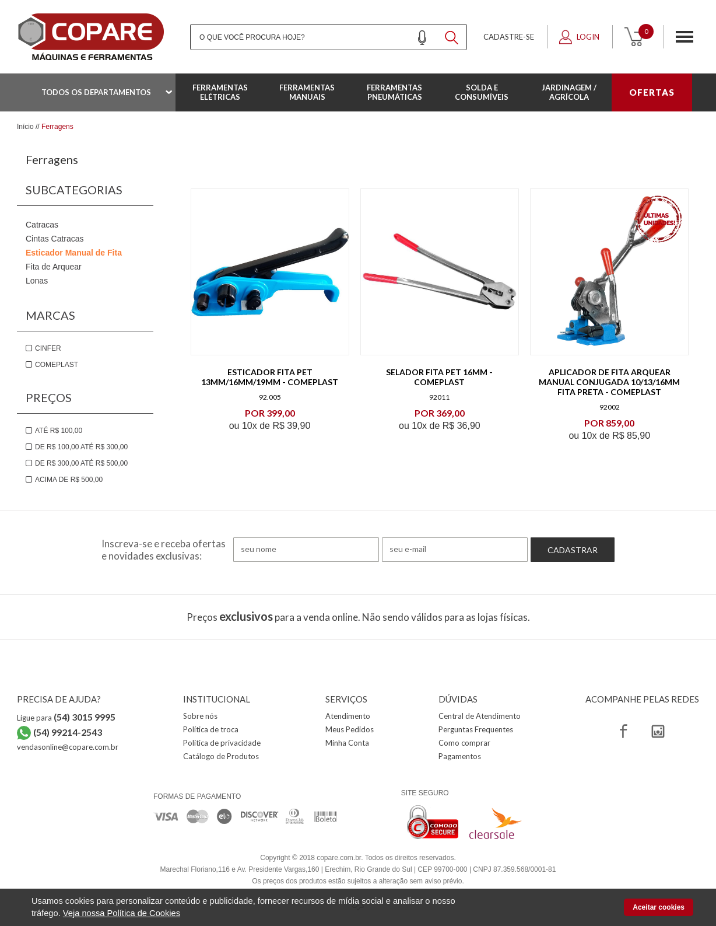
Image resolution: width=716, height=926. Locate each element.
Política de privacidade (222, 742)
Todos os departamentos (96, 92)
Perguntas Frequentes (475, 729)
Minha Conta (347, 742)
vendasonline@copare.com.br (67, 747)
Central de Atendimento (479, 716)
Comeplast (56, 365)
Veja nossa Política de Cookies (121, 913)
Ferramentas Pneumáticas (394, 92)
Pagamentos (459, 756)
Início (25, 127)
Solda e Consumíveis (481, 92)
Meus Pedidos (349, 729)
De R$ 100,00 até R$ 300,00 (81, 447)
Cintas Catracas (55, 238)
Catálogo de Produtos (221, 756)
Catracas (42, 224)
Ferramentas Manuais (307, 92)
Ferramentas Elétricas (220, 92)
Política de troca (210, 729)
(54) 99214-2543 (67, 732)
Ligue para (66, 717)
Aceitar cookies (659, 907)
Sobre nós (200, 716)
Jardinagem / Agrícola (569, 92)
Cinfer (48, 348)
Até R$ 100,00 (58, 431)
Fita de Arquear (54, 266)
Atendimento (347, 716)
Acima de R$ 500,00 (69, 480)
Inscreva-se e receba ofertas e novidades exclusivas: (163, 549)
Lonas (37, 280)
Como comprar (464, 742)
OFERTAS (652, 92)
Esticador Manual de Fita (74, 252)
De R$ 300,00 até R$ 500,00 (81, 463)
